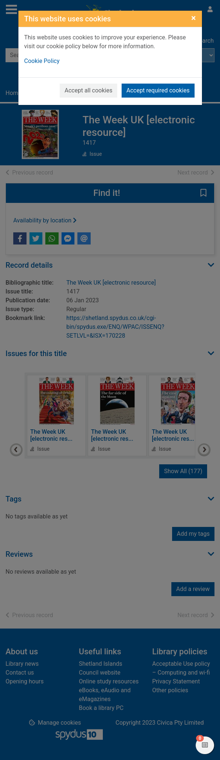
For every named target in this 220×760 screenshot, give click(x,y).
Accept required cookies (158, 90)
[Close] (193, 18)
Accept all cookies (88, 90)
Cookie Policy (42, 60)
